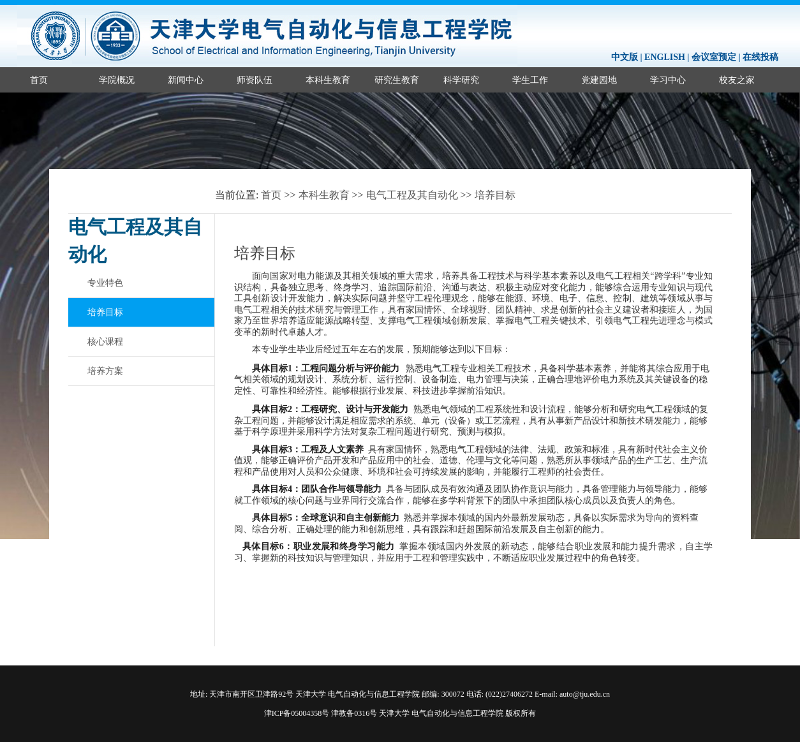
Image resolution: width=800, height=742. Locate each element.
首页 (39, 80)
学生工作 (530, 80)
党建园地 (599, 80)
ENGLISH (664, 57)
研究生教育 (396, 80)
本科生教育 (328, 80)
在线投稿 (760, 57)
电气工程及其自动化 (412, 194)
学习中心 (668, 80)
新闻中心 (186, 80)
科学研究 (461, 80)
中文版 (624, 57)
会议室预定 (714, 57)
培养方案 (105, 371)
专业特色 (105, 283)
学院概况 (117, 80)
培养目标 (495, 194)
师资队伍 (254, 80)
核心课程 (105, 341)
